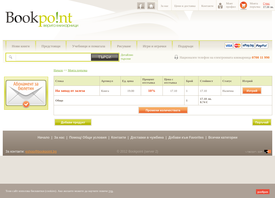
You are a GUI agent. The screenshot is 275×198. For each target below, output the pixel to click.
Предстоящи (51, 46)
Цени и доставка (185, 5)
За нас (165, 5)
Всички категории (222, 137)
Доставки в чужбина (147, 137)
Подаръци (185, 46)
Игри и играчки (154, 46)
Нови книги (21, 46)
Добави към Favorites (186, 137)
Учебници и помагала (88, 46)
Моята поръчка (77, 70)
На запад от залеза (70, 91)
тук (111, 191)
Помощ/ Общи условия (88, 137)
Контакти (207, 5)
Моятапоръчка (255, 5)
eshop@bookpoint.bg (41, 151)
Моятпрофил (231, 5)
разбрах (262, 191)
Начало (58, 70)
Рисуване (124, 46)
